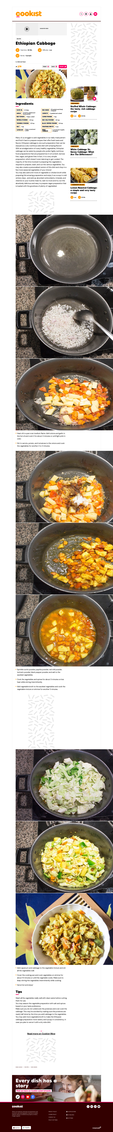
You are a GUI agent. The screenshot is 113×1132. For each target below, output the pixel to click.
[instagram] (23, 1097)
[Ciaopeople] (96, 1128)
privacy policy (53, 1111)
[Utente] (91, 14)
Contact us (52, 1117)
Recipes (27, 1067)
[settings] (83, 1118)
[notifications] (83, 1111)
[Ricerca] (81, 14)
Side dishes (34, 1067)
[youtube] (28, 1097)
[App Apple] (16, 1127)
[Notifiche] (86, 14)
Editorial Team (21, 62)
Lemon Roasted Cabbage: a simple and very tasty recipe (83, 190)
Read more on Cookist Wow (41, 1033)
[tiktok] (18, 1097)
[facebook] (33, 1097)
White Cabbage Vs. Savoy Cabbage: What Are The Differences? (82, 152)
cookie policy (52, 1114)
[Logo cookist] (29, 14)
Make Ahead (19, 1067)
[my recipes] (83, 1115)
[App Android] (26, 1127)
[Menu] (95, 14)
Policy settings (53, 1120)
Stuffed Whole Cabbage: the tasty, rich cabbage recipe (83, 109)
